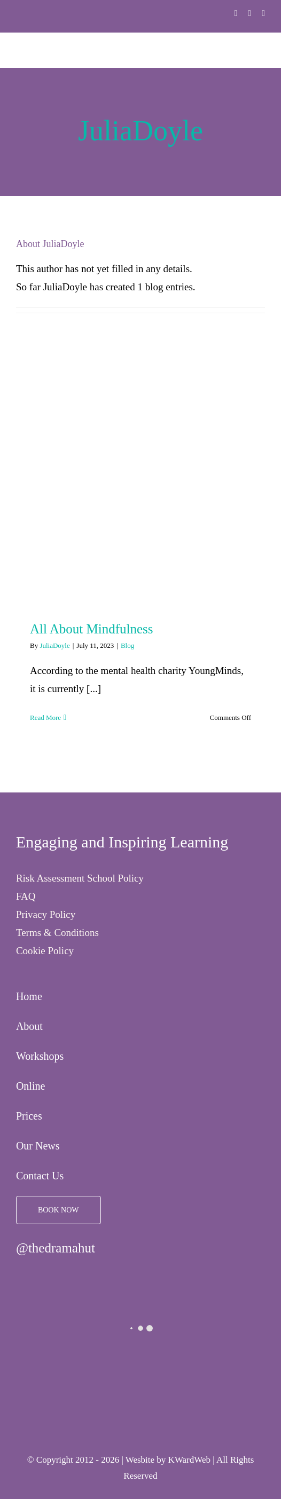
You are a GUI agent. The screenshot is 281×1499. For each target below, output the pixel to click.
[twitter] (249, 13)
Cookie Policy (45, 950)
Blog (127, 645)
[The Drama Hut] (23, 6)
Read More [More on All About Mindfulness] (45, 717)
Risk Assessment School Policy (80, 878)
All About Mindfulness (91, 629)
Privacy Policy (45, 914)
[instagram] (263, 13)
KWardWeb (189, 1460)
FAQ (26, 896)
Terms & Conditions (57, 932)
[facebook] (236, 13)
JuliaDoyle (54, 645)
